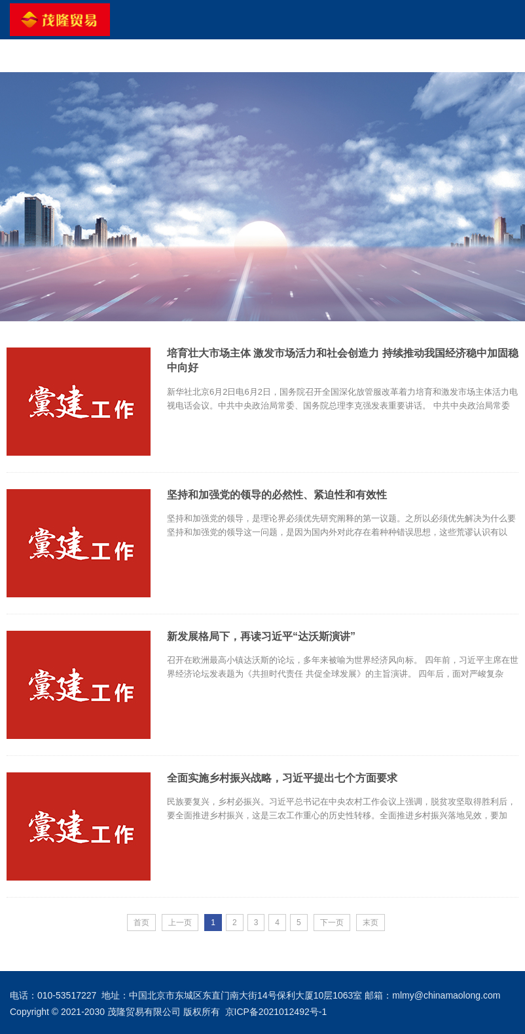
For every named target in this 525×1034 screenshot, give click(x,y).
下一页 (332, 922)
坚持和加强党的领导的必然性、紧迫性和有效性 (277, 494)
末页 (370, 922)
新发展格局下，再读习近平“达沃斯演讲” (261, 636)
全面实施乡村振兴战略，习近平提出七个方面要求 (282, 778)
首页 (141, 922)
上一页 (180, 922)
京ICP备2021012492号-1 (276, 1011)
